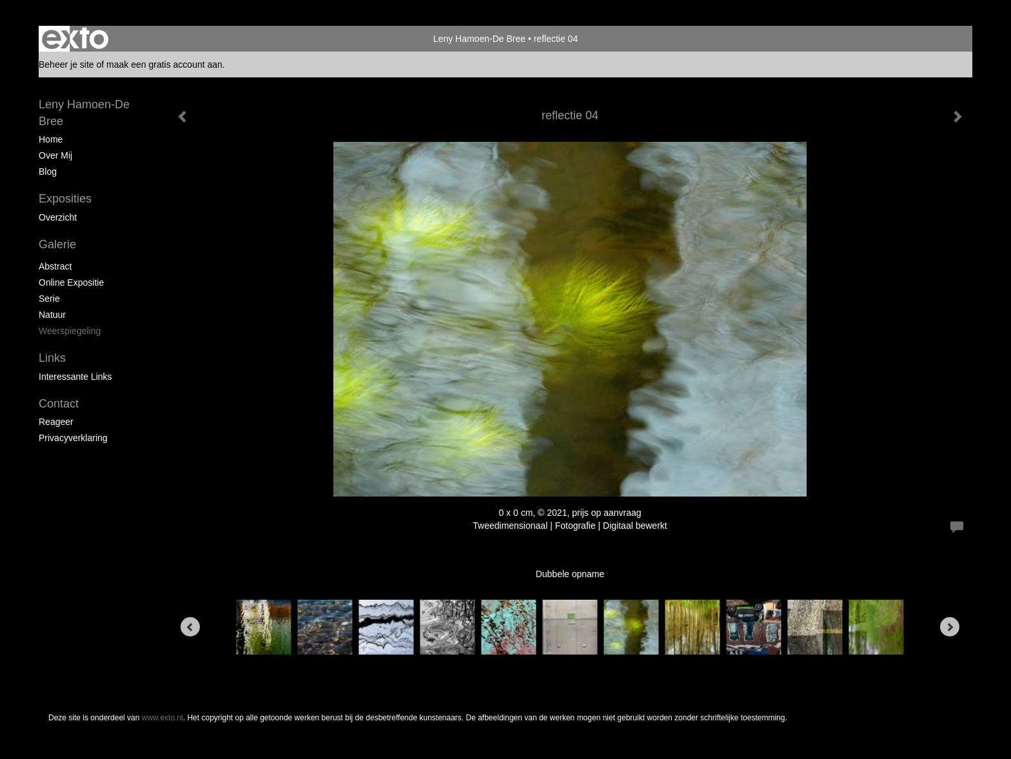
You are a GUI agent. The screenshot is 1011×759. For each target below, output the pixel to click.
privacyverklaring (73, 438)
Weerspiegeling (70, 331)
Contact (59, 403)
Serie (49, 298)
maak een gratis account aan (164, 64)
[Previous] (190, 626)
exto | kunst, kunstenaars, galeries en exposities (75, 39)
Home (51, 139)
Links (52, 357)
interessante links (75, 376)
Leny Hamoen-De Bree (479, 39)
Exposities (65, 198)
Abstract (55, 266)
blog (48, 171)
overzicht (58, 217)
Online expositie (71, 282)
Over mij (55, 155)
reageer (56, 422)
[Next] (949, 626)
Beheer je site (66, 64)
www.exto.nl (162, 717)
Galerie (57, 244)
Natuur (52, 315)
